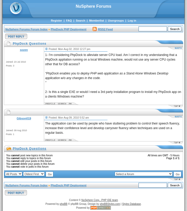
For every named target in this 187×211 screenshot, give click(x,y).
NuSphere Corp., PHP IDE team (99, 200)
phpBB (63, 204)
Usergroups (116, 20)
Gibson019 (24, 118)
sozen (24, 49)
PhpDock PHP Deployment (68, 29)
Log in (132, 20)
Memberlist (96, 20)
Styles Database (131, 204)
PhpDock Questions (29, 148)
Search (80, 20)
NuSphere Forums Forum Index (26, 29)
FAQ (69, 20)
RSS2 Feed (103, 29)
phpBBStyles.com (110, 204)
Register (56, 20)
